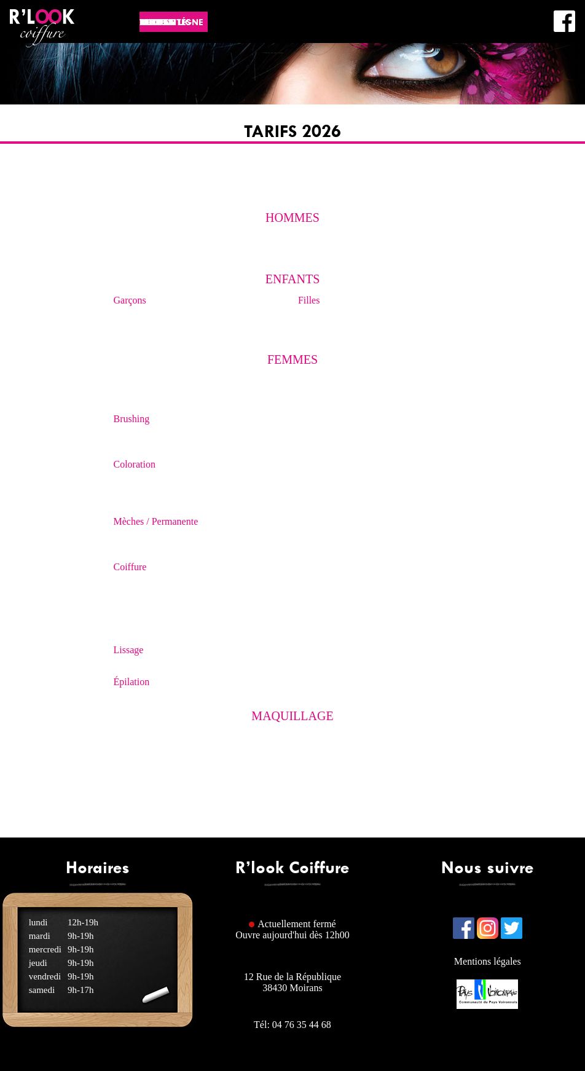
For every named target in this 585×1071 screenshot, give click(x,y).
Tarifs (433, 22)
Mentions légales (487, 961)
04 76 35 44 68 (301, 1024)
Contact (529, 53)
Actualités (294, 22)
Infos (345, 22)
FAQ (501, 53)
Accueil (238, 22)
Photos (389, 22)
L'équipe (472, 53)
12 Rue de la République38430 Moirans (292, 982)
